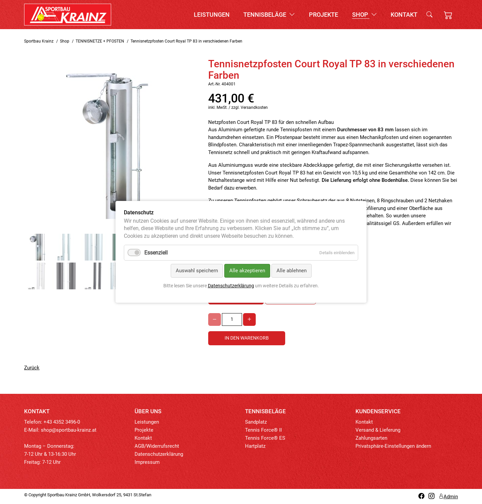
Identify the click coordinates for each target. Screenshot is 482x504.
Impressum (147, 462)
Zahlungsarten (371, 438)
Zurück (31, 368)
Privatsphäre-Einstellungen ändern (393, 446)
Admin (448, 497)
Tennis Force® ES (265, 438)
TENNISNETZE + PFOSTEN (100, 41)
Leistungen (212, 14)
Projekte (323, 14)
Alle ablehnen (291, 271)
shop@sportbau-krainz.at (68, 430)
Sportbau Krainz (39, 41)
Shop (364, 14)
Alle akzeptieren (247, 271)
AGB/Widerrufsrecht (157, 446)
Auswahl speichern (197, 271)
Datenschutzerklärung (159, 454)
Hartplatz (255, 446)
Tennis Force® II (263, 430)
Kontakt (404, 14)
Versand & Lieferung (377, 430)
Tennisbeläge (269, 14)
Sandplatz (256, 422)
